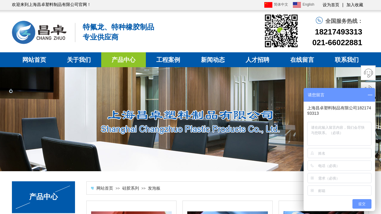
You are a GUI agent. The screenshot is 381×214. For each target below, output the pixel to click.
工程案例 (168, 59)
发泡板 (154, 188)
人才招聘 (257, 59)
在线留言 (302, 59)
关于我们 (79, 59)
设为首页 (331, 5)
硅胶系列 (130, 188)
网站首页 (34, 59)
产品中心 (123, 59)
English (303, 5)
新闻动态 (213, 59)
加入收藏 (354, 5)
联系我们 (347, 59)
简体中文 (276, 5)
